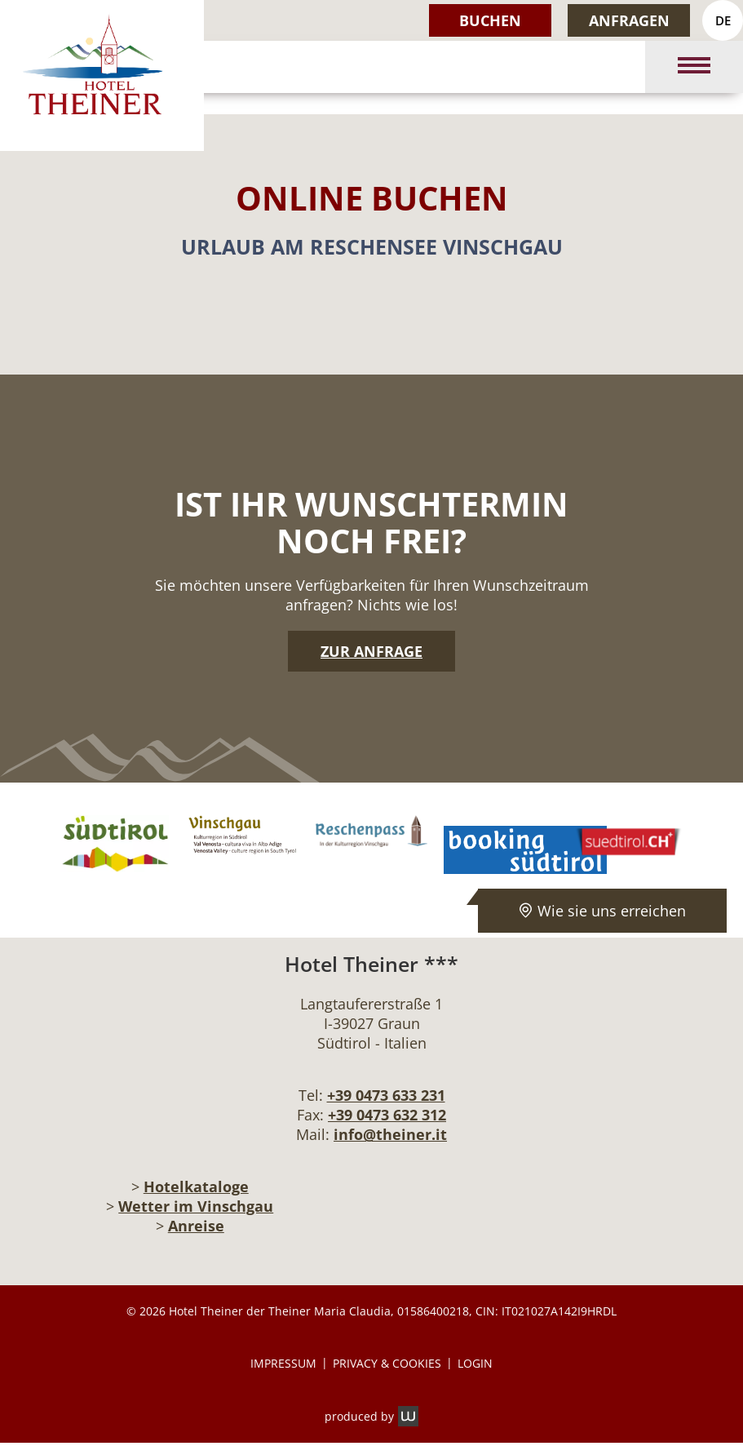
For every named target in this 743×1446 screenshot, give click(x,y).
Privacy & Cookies (387, 1363)
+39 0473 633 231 (386, 1095)
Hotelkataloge (196, 1186)
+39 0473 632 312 (387, 1114)
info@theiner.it (390, 1134)
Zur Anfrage (371, 651)
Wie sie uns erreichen (602, 910)
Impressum (283, 1363)
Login (475, 1363)
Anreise (196, 1225)
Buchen (490, 20)
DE (723, 20)
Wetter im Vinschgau (195, 1206)
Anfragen (629, 20)
